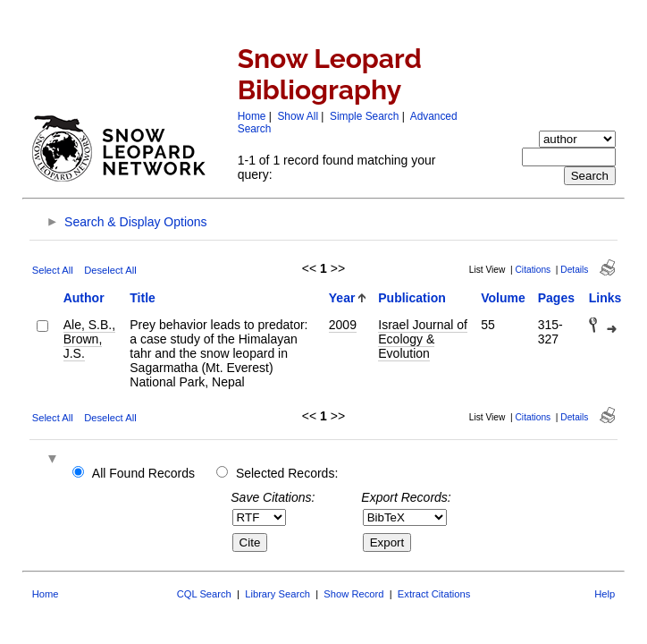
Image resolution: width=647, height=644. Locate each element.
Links (605, 298)
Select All (52, 270)
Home (252, 116)
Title (142, 298)
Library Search (277, 594)
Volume (503, 298)
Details (574, 270)
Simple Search (364, 116)
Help (604, 594)
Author (84, 298)
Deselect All (110, 270)
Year (342, 298)
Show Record (353, 594)
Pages (556, 298)
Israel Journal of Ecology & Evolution (422, 339)
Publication (411, 298)
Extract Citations (434, 594)
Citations (533, 270)
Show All (297, 116)
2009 (343, 325)
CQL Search (204, 594)
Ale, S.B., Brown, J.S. (89, 339)
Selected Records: (287, 473)
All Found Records (143, 473)
